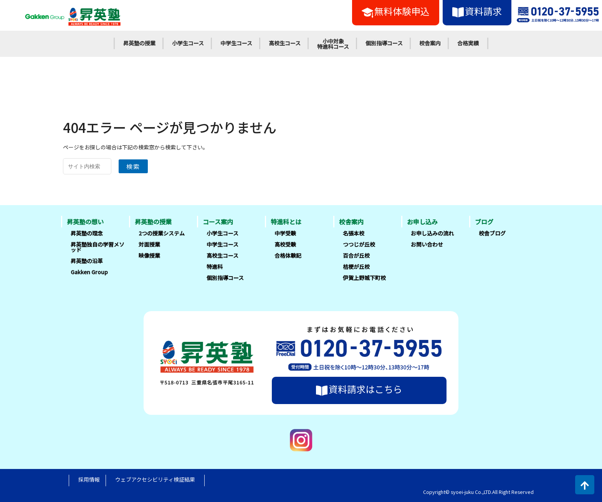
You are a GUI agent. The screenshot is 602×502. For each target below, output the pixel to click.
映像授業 (149, 255)
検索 (133, 166)
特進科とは (286, 222)
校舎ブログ (492, 233)
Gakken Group (89, 272)
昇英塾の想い (85, 222)
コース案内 (218, 222)
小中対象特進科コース (333, 43)
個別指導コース (384, 43)
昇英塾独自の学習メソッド (97, 247)
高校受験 (285, 244)
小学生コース (188, 43)
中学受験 (285, 233)
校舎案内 (430, 43)
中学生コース (236, 43)
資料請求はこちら (359, 389)
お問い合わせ (427, 244)
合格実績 (468, 43)
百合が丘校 (356, 255)
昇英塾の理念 (87, 233)
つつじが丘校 (359, 244)
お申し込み (422, 222)
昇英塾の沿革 (87, 260)
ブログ (484, 222)
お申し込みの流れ (432, 233)
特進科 (215, 266)
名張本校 (353, 233)
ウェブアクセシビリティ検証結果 (155, 479)
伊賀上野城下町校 (364, 277)
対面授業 (149, 244)
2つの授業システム (162, 233)
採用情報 (89, 479)
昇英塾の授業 (139, 43)
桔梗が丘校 (356, 266)
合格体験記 (288, 255)
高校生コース (285, 43)
